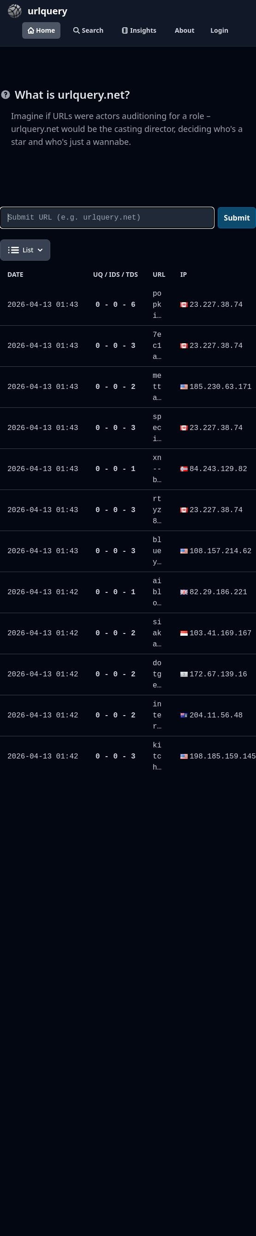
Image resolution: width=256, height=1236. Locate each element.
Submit (237, 218)
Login (219, 30)
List (25, 250)
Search (88, 30)
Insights (139, 30)
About (184, 30)
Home (41, 30)
